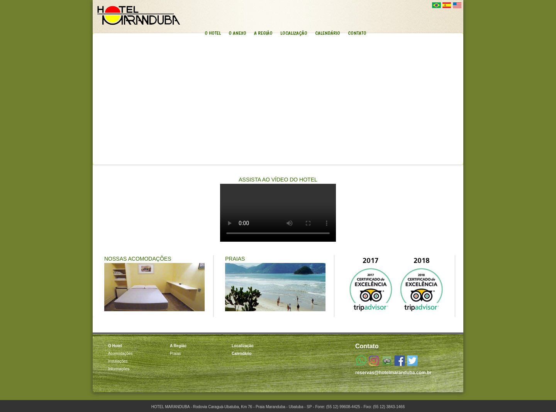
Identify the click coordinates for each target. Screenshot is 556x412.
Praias (175, 353)
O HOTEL (213, 33)
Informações (118, 369)
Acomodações (120, 353)
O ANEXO (237, 33)
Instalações (118, 361)
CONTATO (357, 33)
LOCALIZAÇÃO (293, 33)
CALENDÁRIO (327, 33)
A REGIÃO (263, 33)
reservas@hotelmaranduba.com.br (393, 372)
